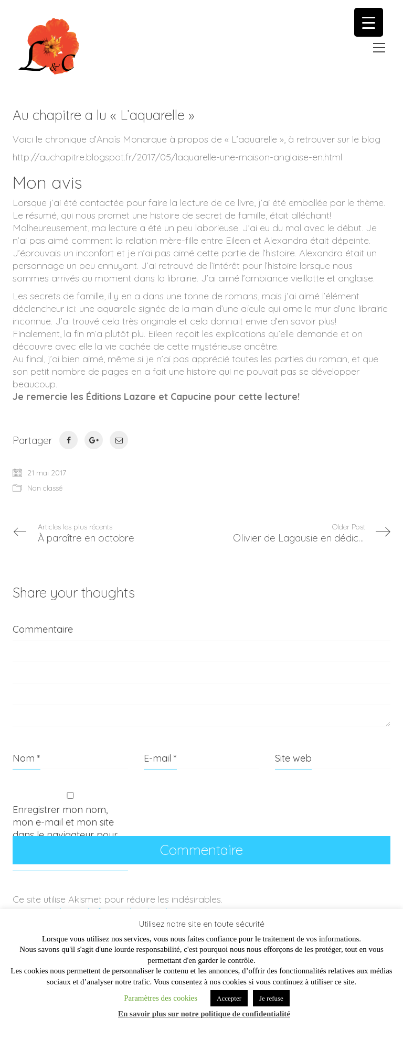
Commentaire (43, 629)
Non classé (44, 488)
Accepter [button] (229, 998)
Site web (293, 758)
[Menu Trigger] (368, 22)
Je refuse (271, 998)
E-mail (160, 758)
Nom (26, 758)
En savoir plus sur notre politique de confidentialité (204, 1014)
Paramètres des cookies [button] (160, 998)
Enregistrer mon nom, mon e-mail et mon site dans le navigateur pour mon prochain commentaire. (65, 835)
